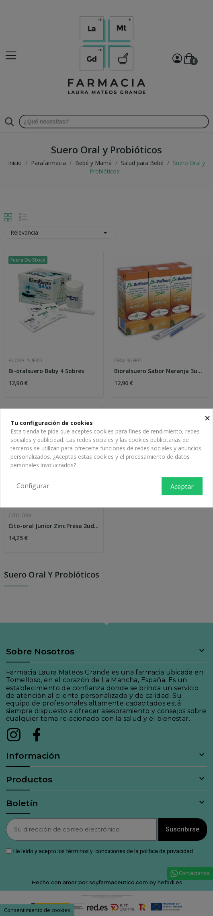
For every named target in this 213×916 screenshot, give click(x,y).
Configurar (32, 485)
